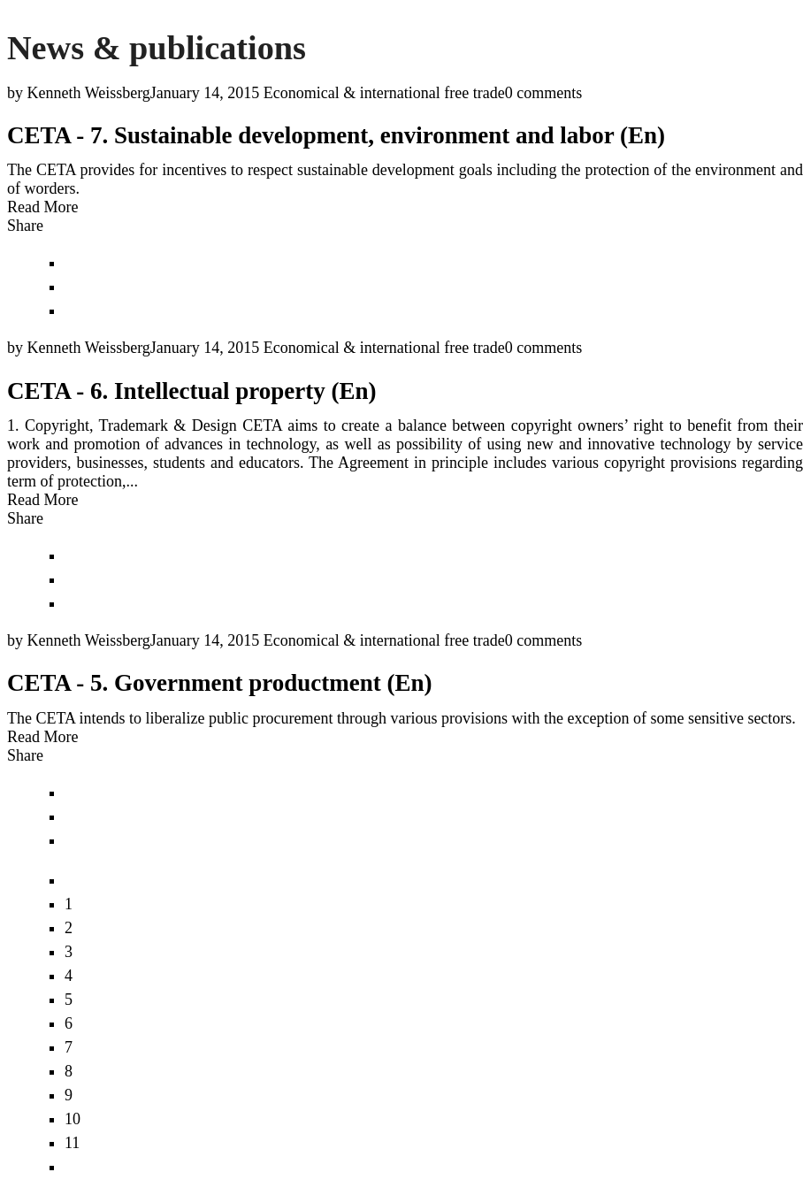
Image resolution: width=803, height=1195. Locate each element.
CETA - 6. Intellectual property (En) (192, 391)
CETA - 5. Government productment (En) (219, 683)
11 (72, 1143)
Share (25, 225)
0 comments (544, 93)
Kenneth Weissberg (88, 93)
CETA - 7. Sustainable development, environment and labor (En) (336, 135)
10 (72, 1119)
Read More (42, 207)
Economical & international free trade (384, 93)
